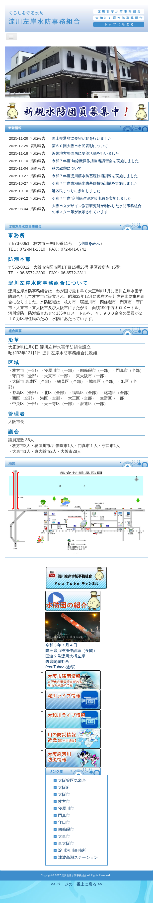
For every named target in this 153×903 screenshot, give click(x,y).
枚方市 (64, 801)
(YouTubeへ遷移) (60, 667)
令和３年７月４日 (61, 645)
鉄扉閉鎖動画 (57, 661)
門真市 (64, 815)
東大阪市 (66, 843)
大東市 (64, 836)
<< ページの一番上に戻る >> (76, 884)
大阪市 (64, 794)
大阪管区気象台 (72, 780)
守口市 (64, 822)
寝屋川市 (66, 808)
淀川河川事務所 (72, 850)
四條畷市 (66, 829)
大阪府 (64, 787)
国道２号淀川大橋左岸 (65, 656)
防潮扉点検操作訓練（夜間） (71, 650)
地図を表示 (90, 243)
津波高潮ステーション (78, 857)
